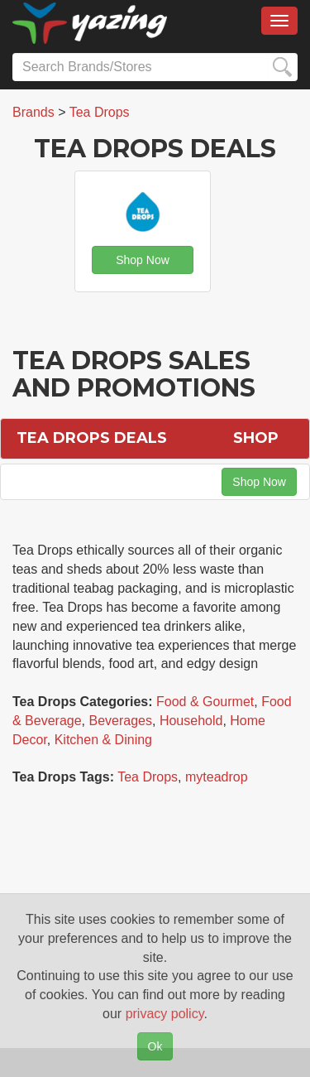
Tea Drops (147, 777)
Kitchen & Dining (103, 740)
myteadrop (216, 777)
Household (191, 721)
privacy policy (165, 1014)
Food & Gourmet (205, 702)
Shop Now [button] (142, 260)
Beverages (121, 721)
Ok (155, 1046)
